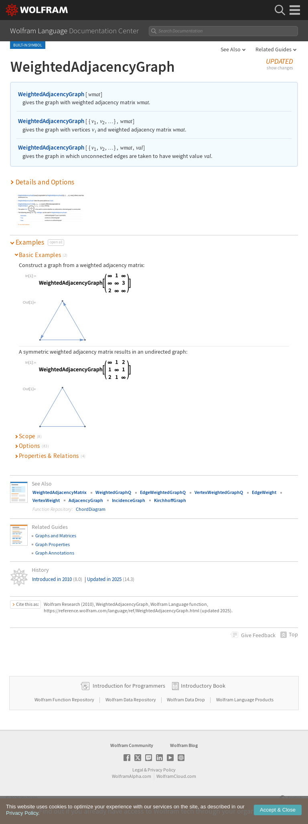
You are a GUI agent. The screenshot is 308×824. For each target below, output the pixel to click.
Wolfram (29, 798)
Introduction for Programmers (128, 685)
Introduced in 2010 (57, 579)
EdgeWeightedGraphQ (163, 492)
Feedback (258, 635)
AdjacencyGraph (86, 500)
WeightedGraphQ (113, 492)
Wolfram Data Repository (131, 699)
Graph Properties (52, 544)
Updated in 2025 (110, 579)
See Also (231, 49)
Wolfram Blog (184, 745)
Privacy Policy (162, 770)
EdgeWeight (264, 492)
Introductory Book (203, 685)
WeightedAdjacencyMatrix (59, 492)
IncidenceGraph (128, 500)
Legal (137, 770)
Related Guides (273, 49)
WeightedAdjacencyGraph (51, 94)
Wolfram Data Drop (186, 699)
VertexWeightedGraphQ (219, 492)
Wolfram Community (131, 745)
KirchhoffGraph (170, 500)
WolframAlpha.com (131, 776)
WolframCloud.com (176, 776)
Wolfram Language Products (245, 699)
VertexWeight (46, 500)
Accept (278, 813)
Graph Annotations (54, 553)
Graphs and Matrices (55, 535)
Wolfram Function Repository (64, 699)
